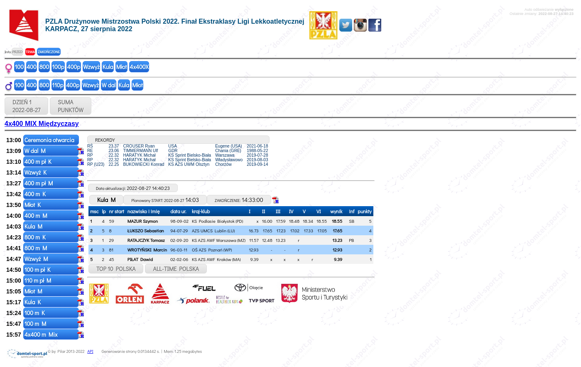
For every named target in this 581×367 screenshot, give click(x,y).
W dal (109, 85)
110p (57, 85)
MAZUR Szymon (142, 221)
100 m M (36, 324)
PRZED (17, 51)
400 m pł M (39, 183)
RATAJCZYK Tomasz (146, 240)
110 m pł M (39, 280)
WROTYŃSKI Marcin (147, 249)
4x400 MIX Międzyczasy (42, 123)
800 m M (37, 248)
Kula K (33, 302)
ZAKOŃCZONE (49, 51)
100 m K (35, 313)
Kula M (34, 226)
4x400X (139, 67)
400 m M (37, 215)
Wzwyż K (36, 172)
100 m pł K (38, 269)
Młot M (34, 291)
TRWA (30, 51)
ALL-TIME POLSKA (176, 269)
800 (44, 67)
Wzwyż (91, 67)
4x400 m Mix (42, 334)
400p (74, 67)
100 (19, 67)
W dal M (36, 151)
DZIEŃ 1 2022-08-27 (26, 106)
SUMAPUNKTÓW (70, 106)
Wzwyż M (37, 259)
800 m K (36, 237)
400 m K (36, 194)
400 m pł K (39, 161)
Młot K (33, 205)
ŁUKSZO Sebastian (145, 230)
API (90, 351)
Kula (108, 67)
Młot (121, 67)
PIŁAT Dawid (140, 259)
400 (32, 67)
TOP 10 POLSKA (116, 269)
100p (58, 67)
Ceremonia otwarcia (50, 140)
